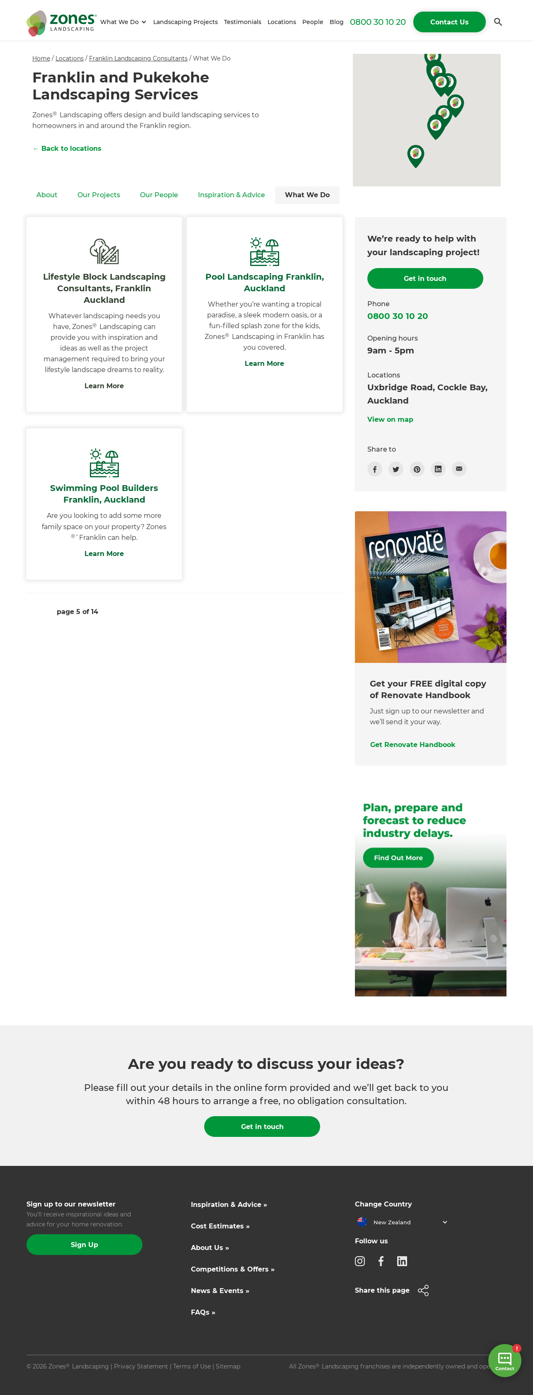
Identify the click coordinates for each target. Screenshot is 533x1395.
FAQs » (203, 1312)
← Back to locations (67, 148)
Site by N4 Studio (52, 1379)
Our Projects (98, 195)
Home (41, 58)
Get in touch (262, 1127)
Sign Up (84, 1245)
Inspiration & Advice (231, 195)
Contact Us (449, 22)
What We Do (307, 195)
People (312, 22)
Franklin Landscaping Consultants (138, 58)
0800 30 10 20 (378, 22)
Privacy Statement (141, 1366)
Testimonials (242, 22)
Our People (159, 195)
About (47, 195)
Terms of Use (192, 1366)
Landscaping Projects (185, 22)
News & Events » (220, 1291)
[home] (62, 22)
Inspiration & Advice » (229, 1205)
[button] (122, 22)
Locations (282, 22)
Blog (337, 22)
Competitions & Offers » (233, 1269)
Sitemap (228, 1366)
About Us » (210, 1248)
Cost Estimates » (220, 1226)
